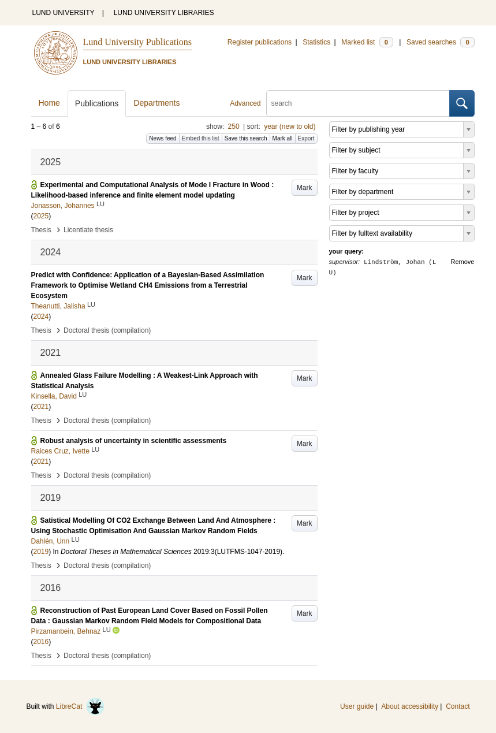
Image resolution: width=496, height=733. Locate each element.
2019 (41, 552)
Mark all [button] (283, 138)
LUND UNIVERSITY (63, 13)
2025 (41, 216)
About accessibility (409, 706)
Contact (457, 706)
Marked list (367, 42)
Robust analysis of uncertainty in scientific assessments (133, 441)
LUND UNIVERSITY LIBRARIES (164, 13)
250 (234, 126)
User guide (357, 706)
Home (49, 102)
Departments (156, 102)
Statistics (316, 42)
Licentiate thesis (88, 230)
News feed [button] (162, 138)
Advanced (245, 103)
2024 (41, 316)
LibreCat (80, 706)
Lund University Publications (137, 42)
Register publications (260, 42)
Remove (463, 261)
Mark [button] (304, 188)
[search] (358, 103)
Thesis (41, 230)
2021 (41, 407)
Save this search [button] (246, 138)
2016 (41, 642)
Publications (97, 103)
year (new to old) (289, 126)
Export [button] (306, 138)
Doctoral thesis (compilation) (107, 330)
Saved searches (441, 42)
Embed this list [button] (200, 138)
